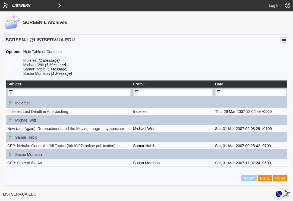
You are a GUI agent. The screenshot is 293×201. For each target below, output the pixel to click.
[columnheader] (69, 84)
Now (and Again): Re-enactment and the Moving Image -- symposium (65, 128)
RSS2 (280, 178)
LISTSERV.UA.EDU (19, 194)
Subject (14, 84)
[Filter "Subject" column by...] (69, 92)
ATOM (249, 178)
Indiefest (30, 60)
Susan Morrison (36, 73)
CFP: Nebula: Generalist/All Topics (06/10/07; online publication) (61, 146)
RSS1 (265, 178)
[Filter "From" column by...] (173, 92)
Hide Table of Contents (42, 52)
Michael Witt (33, 65)
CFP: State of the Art (24, 163)
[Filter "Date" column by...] (250, 92)
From (138, 84)
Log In (274, 5)
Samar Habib (34, 69)
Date (219, 84)
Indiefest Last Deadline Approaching (37, 111)
